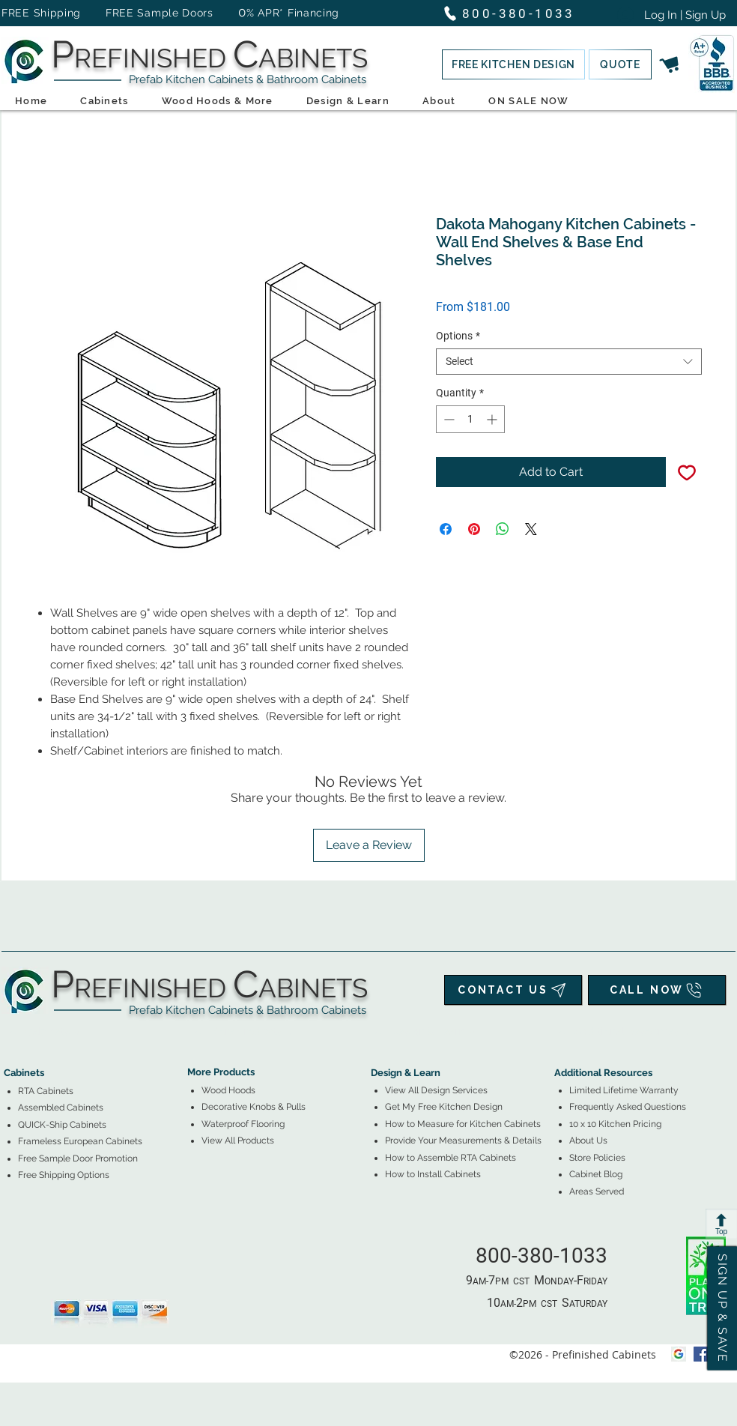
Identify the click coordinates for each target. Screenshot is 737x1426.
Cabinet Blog (595, 1174)
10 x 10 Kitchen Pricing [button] (615, 1124)
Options (458, 336)
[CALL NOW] (657, 990)
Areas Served (596, 1191)
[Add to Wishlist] (687, 472)
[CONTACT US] (513, 990)
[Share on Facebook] (446, 529)
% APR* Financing (292, 13)
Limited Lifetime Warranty (624, 1090)
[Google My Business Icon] (678, 1354)
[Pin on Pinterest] (474, 529)
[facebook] (701, 1354)
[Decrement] (447, 419)
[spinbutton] (470, 419)
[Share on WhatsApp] (503, 529)
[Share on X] (531, 529)
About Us (588, 1140)
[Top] (721, 1224)
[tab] (13, 1031)
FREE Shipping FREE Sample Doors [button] (114, 13)
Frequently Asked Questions (627, 1107)
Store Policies (597, 1157)
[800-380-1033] (515, 13)
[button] (513, 64)
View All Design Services (436, 1090)
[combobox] (569, 361)
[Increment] (493, 419)
